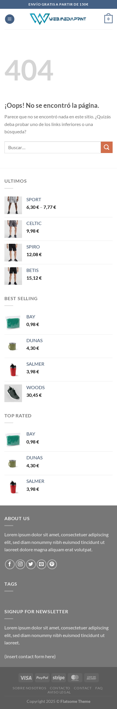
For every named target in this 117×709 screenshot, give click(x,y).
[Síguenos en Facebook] (10, 564)
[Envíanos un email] (41, 564)
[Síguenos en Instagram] (20, 564)
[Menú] (9, 19)
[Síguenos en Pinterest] (52, 564)
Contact (82, 688)
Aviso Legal (59, 692)
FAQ (99, 688)
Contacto (60, 688)
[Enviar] (107, 147)
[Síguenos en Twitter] (31, 564)
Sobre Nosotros (29, 688)
